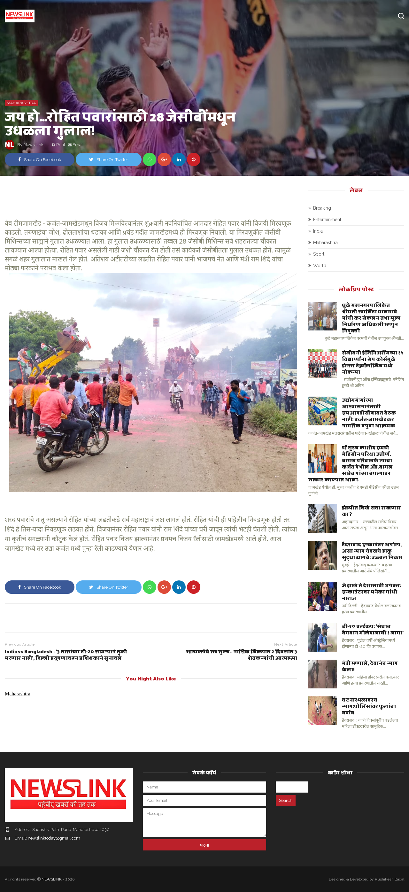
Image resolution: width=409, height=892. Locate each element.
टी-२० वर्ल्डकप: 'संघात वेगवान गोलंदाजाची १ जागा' (373, 629)
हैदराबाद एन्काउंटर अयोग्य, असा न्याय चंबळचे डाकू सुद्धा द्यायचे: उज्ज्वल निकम (372, 550)
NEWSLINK (52, 879)
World (319, 265)
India (318, 231)
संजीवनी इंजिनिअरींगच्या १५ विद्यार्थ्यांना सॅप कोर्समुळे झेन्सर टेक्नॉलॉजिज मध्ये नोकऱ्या (372, 362)
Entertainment (327, 219)
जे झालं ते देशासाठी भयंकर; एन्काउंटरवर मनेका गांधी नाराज (371, 591)
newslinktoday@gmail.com (54, 838)
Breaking (322, 208)
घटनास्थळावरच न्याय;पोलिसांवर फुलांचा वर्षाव (369, 706)
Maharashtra (21, 103)
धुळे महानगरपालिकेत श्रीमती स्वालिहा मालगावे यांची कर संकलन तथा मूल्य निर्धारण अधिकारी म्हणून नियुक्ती (371, 317)
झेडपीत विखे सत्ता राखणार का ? (371, 510)
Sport (318, 254)
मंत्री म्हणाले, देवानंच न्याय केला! (370, 665)
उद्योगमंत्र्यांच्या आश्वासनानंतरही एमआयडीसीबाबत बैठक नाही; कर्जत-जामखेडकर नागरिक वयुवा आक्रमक (369, 412)
